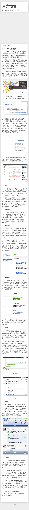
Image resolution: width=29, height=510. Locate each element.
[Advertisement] (14, 27)
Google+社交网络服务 (8, 53)
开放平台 (16, 483)
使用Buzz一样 (10, 233)
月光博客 (9, 6)
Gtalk (16, 212)
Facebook (22, 53)
